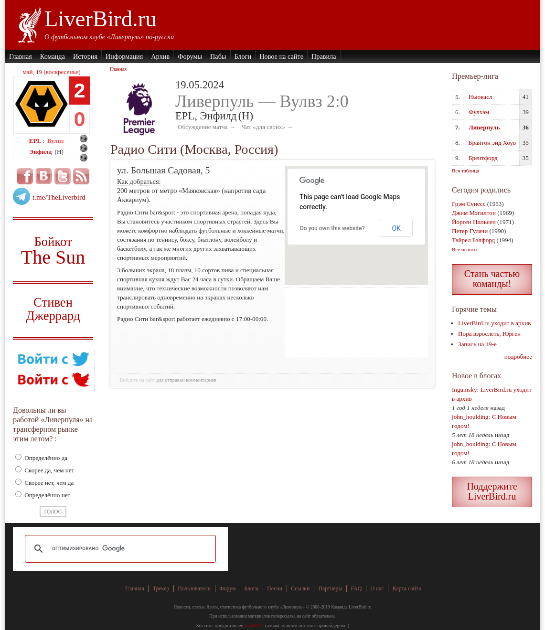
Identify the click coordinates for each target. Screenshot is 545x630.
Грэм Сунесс (469, 203)
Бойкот (53, 250)
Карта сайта (407, 588)
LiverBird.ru (100, 18)
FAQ (356, 588)
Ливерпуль (484, 127)
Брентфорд (483, 157)
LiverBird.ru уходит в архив (494, 323)
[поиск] (119, 549)
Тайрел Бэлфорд (473, 240)
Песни (274, 588)
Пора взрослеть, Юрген (489, 333)
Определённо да (41, 457)
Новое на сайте (281, 56)
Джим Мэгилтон (474, 212)
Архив (160, 56)
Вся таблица (465, 170)
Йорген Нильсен (474, 221)
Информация (124, 56)
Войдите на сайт (137, 380)
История (85, 56)
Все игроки (464, 249)
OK (396, 228)
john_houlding (470, 416)
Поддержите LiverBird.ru (492, 491)
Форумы (190, 56)
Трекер (161, 588)
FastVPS (254, 625)
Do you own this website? (332, 228)
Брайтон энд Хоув (492, 142)
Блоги (243, 56)
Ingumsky (464, 389)
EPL (36, 140)
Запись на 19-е (477, 344)
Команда (52, 56)
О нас (377, 588)
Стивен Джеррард (53, 310)
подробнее (518, 356)
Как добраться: (139, 181)
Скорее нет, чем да (44, 482)
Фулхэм (479, 112)
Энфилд (41, 151)
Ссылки (300, 588)
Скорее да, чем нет (44, 470)
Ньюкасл (480, 96)
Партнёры (330, 588)
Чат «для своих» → (267, 126)
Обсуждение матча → (206, 126)
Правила (323, 56)
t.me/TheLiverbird (58, 197)
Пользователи (194, 588)
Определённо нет (42, 495)
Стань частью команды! (492, 278)
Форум (227, 588)
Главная (20, 56)
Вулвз (55, 140)
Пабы (218, 56)
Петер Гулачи (470, 231)
